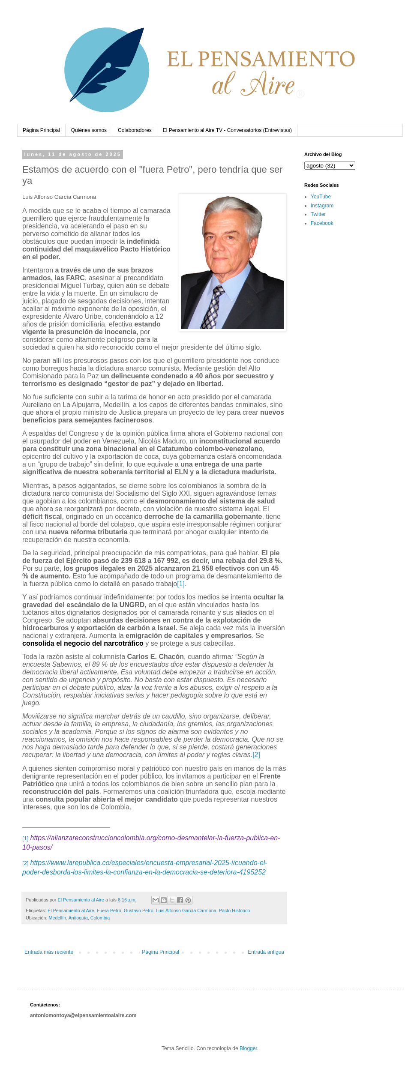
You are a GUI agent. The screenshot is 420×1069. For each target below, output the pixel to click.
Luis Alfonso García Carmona (186, 910)
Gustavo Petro (138, 910)
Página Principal (41, 130)
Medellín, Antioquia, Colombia (79, 917)
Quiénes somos (89, 130)
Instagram (322, 206)
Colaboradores (135, 130)
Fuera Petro (109, 910)
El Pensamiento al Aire (71, 910)
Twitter (318, 214)
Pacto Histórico (234, 910)
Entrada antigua (266, 952)
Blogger (248, 1048)
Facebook (322, 223)
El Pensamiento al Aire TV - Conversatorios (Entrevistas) (227, 130)
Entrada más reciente (48, 952)
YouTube (321, 197)
